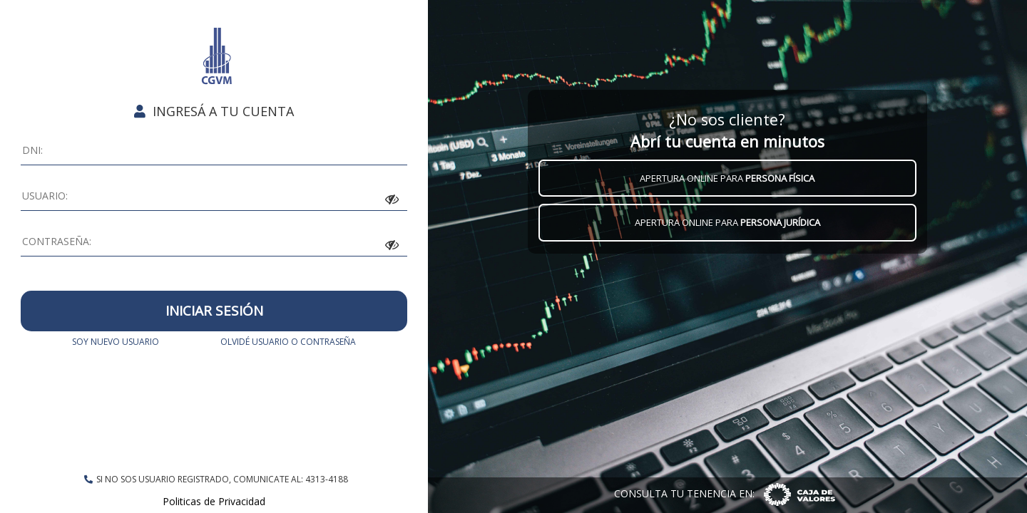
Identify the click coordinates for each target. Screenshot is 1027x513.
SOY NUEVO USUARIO (115, 342)
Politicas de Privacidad (214, 501)
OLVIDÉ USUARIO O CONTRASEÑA (288, 342)
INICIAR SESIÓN (214, 310)
